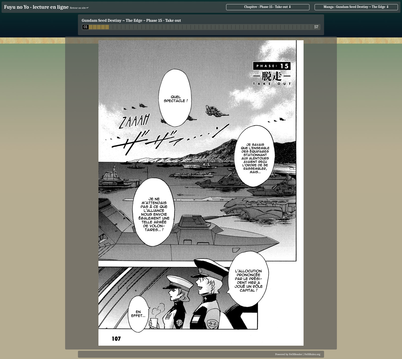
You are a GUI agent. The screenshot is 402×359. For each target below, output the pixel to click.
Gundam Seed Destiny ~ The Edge (112, 20)
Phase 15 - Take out (163, 20)
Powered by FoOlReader (288, 354)
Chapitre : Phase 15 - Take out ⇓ (268, 7)
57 (316, 27)
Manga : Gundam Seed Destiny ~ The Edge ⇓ (356, 7)
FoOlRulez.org (312, 354)
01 (85, 27)
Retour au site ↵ (79, 7)
